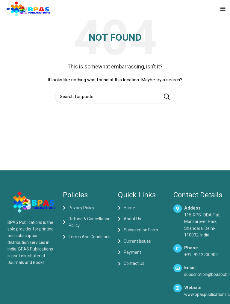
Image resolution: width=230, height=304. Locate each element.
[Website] (177, 288)
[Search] (115, 96)
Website (193, 287)
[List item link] (87, 207)
